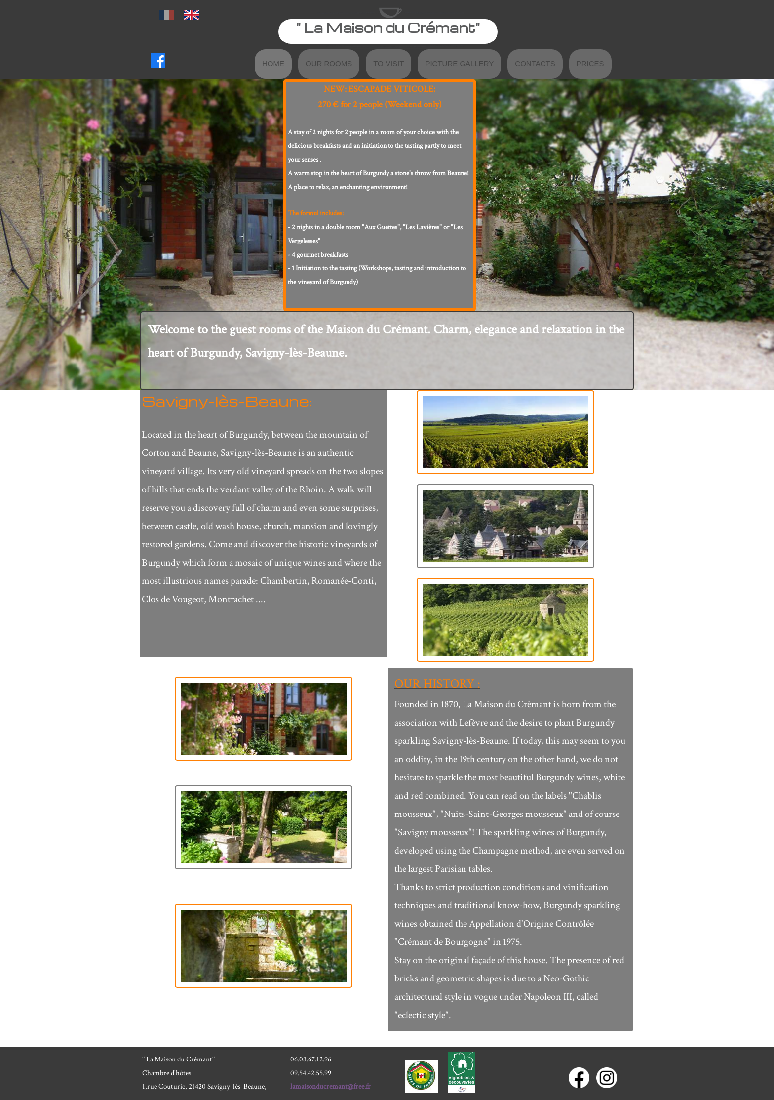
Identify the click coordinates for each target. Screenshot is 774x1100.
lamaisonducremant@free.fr (330, 1086)
